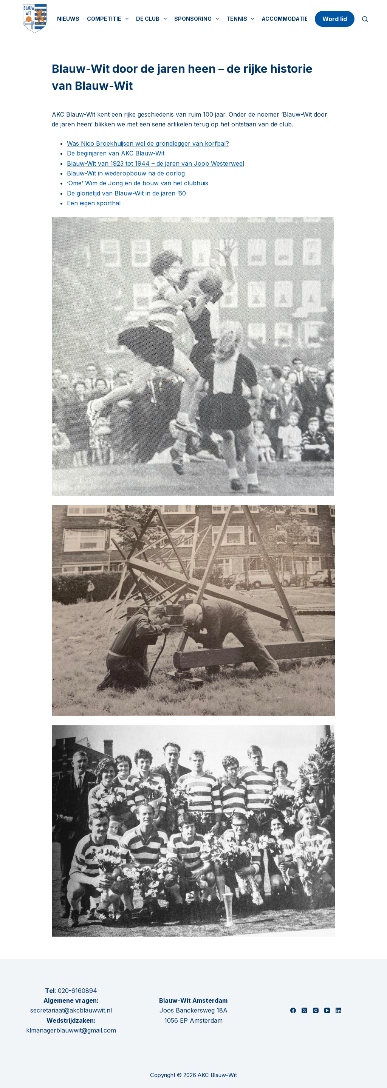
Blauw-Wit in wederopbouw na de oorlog (126, 173)
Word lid (334, 19)
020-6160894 (77, 990)
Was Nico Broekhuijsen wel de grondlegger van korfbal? (148, 143)
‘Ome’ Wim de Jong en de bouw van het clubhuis (137, 183)
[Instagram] (316, 1010)
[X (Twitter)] (304, 1010)
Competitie (109, 18)
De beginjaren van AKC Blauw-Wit (115, 153)
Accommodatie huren (295, 18)
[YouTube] (327, 1010)
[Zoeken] (365, 19)
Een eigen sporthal (94, 203)
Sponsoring (198, 18)
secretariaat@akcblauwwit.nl (71, 1010)
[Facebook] (293, 1010)
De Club (153, 18)
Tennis (241, 18)
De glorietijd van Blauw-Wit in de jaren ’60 (126, 193)
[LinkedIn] (338, 1010)
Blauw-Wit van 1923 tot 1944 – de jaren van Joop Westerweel (155, 163)
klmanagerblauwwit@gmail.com (71, 1030)
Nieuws (68, 18)
